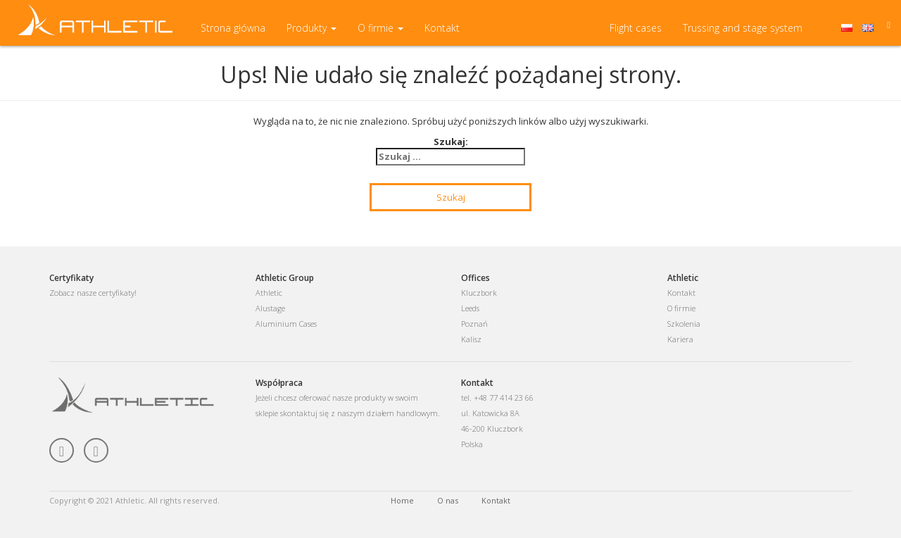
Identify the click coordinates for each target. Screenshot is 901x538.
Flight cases (636, 35)
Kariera (680, 339)
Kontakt (442, 35)
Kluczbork (479, 292)
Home (402, 500)
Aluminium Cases (286, 323)
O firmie (380, 35)
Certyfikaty (71, 278)
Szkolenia (683, 323)
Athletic (269, 292)
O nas (447, 500)
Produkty (311, 35)
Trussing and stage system (742, 35)
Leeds (470, 308)
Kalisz (471, 339)
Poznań (474, 323)
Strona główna (233, 35)
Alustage (270, 308)
